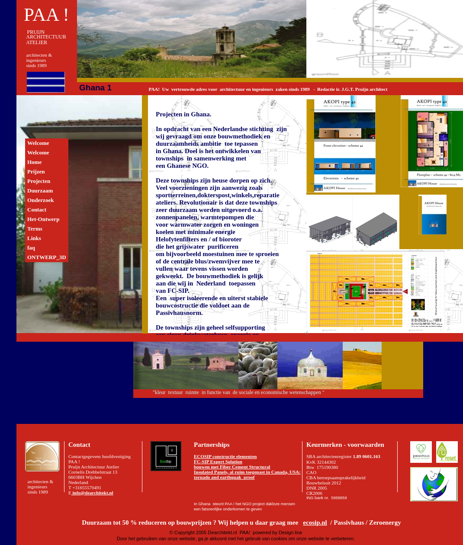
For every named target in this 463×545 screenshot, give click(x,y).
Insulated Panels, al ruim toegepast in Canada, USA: (247, 471)
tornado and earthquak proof (224, 477)
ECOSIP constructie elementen (225, 456)
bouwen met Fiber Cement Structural (232, 466)
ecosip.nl (315, 522)
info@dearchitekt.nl (92, 492)
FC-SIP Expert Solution (218, 461)
